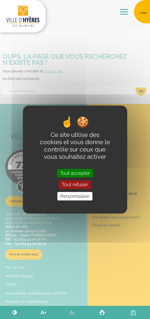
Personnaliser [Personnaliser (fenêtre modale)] (74, 196)
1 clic (143, 12)
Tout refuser (75, 184)
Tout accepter (75, 173)
